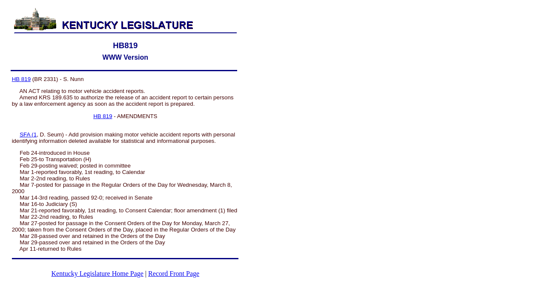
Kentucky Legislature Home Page (97, 273)
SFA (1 (28, 134)
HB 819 (21, 79)
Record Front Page (173, 273)
